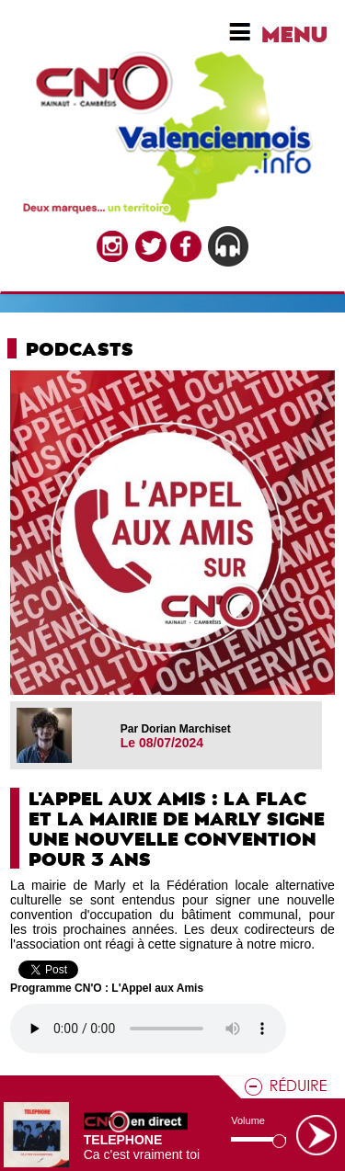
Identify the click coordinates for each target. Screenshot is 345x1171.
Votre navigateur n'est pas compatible (148, 1028)
